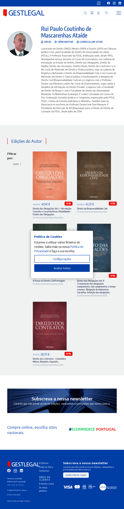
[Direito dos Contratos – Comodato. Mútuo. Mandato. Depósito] (50, 304)
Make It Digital (24, 501)
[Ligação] (98, 13)
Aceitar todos (62, 268)
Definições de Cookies (15, 485)
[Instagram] (114, 3)
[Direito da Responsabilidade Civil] (94, 154)
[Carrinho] (92, 12)
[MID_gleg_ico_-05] (108, 487)
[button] (85, 13)
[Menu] (119, 13)
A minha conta (46, 483)
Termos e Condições (14, 478)
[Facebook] (108, 3)
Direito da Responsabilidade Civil (92, 208)
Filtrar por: (11, 156)
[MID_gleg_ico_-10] (24, 13)
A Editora (44, 463)
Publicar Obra (46, 466)
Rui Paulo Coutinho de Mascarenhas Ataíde (48, 217)
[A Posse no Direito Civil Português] (50, 226)
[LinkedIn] (120, 3)
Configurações (62, 259)
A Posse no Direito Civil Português (49, 280)
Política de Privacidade (16, 481)
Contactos (44, 470)
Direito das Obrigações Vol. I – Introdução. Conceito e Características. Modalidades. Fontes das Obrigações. (52, 211)
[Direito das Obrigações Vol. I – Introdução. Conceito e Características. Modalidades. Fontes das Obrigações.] (50, 154)
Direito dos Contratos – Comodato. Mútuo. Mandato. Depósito (49, 360)
